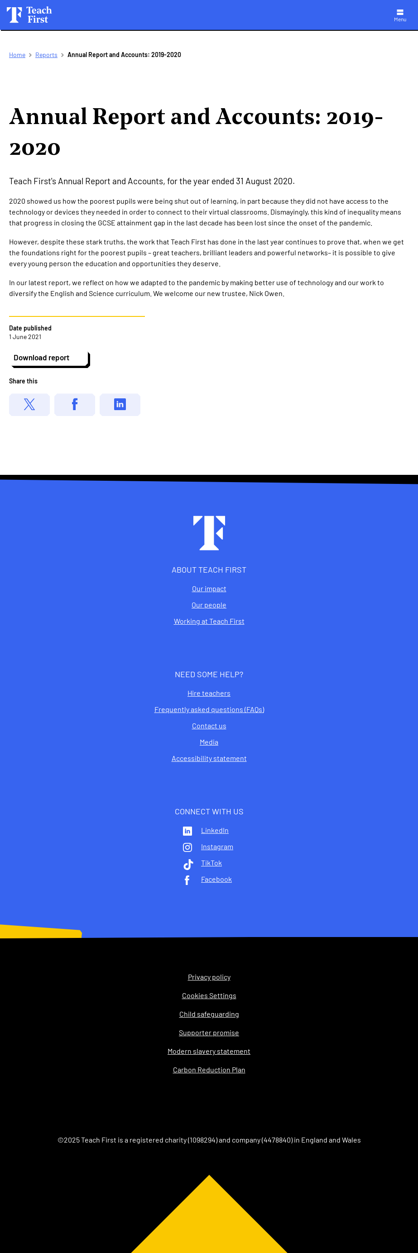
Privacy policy (209, 976)
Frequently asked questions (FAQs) (209, 709)
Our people (209, 604)
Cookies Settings (209, 995)
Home (17, 54)
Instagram (217, 846)
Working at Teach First (209, 621)
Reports (46, 54)
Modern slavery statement (209, 1051)
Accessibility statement (209, 758)
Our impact (209, 588)
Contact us (209, 725)
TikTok (211, 862)
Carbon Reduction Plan (209, 1069)
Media (209, 742)
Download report (41, 357)
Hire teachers (209, 693)
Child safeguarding (209, 1014)
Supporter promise (209, 1032)
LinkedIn (215, 830)
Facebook (216, 879)
